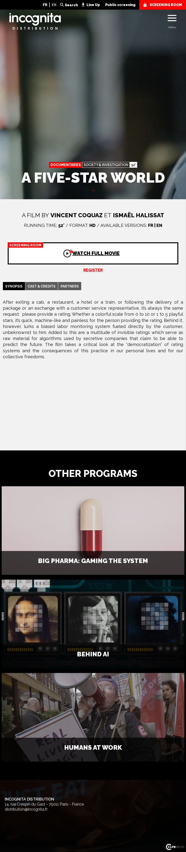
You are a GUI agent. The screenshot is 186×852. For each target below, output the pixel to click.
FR (45, 5)
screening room (166, 5)
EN (54, 5)
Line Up (93, 5)
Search (71, 5)
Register (93, 270)
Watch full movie (64, 249)
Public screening (120, 5)
